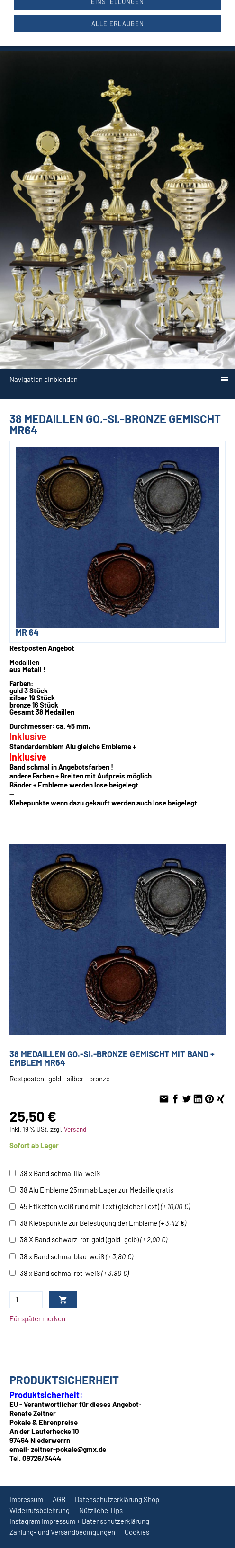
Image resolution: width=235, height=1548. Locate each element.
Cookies (137, 1532)
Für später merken (37, 1318)
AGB (59, 1499)
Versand (75, 1129)
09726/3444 (84, 15)
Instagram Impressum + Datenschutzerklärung (79, 1521)
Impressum (26, 1499)
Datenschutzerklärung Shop (117, 1499)
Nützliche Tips (101, 1510)
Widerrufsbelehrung (39, 1510)
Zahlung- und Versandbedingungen (62, 1532)
